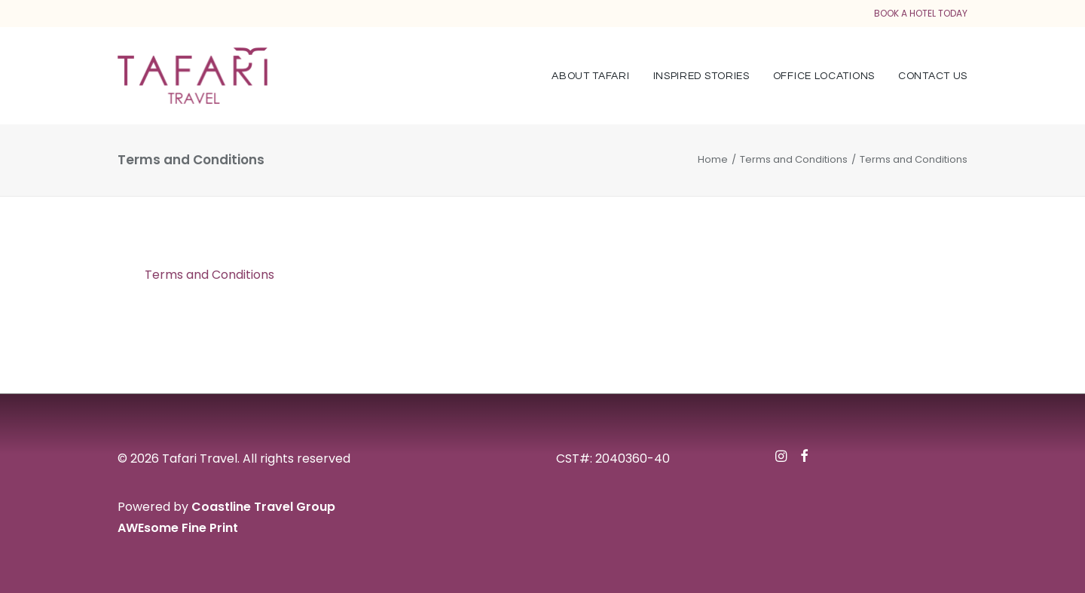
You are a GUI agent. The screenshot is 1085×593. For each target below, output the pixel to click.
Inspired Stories (701, 76)
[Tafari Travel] (192, 75)
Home (713, 159)
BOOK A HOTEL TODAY (920, 13)
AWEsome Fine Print (178, 527)
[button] (781, 457)
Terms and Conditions (794, 159)
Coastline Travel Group (263, 506)
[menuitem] (596, 75)
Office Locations (824, 76)
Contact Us (932, 76)
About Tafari (590, 76)
